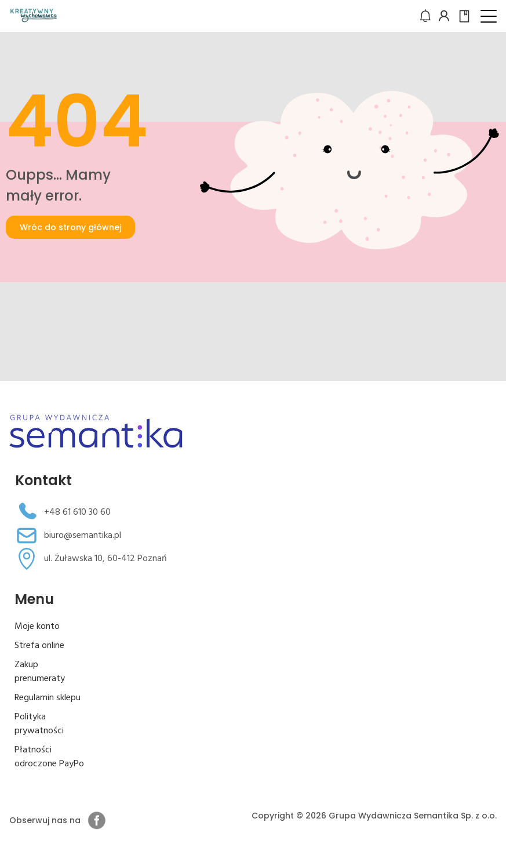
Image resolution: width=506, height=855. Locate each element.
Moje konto (37, 626)
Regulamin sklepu (47, 697)
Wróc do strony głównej (70, 227)
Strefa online (39, 645)
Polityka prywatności (39, 724)
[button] (488, 16)
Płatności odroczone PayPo (49, 757)
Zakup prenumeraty (39, 671)
